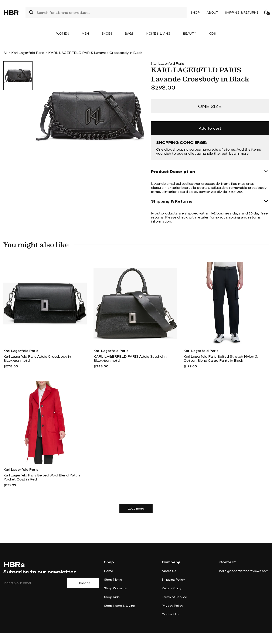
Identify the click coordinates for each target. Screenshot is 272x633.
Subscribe (83, 583)
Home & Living (158, 33)
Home (108, 571)
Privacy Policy (172, 605)
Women (62, 33)
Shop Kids (112, 597)
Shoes (107, 33)
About (212, 12)
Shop (195, 12)
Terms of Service (174, 597)
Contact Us (170, 614)
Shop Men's (113, 579)
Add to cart (210, 128)
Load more (136, 508)
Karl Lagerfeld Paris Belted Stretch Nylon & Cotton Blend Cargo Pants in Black (221, 358)
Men (85, 33)
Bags (129, 33)
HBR (11, 12)
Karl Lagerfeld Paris (27, 52)
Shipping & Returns (241, 12)
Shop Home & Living (119, 605)
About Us (169, 571)
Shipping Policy (173, 579)
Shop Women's (115, 588)
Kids (212, 33)
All (5, 52)
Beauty (189, 33)
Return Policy (172, 588)
